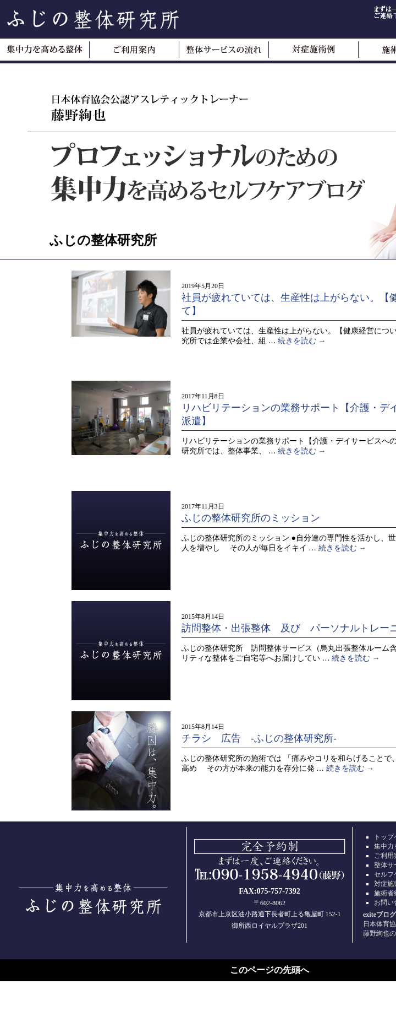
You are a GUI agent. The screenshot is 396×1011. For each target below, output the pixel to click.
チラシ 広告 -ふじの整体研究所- (259, 738)
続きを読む (302, 341)
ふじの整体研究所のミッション (251, 517)
